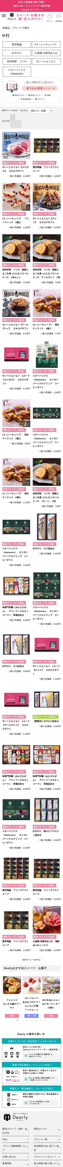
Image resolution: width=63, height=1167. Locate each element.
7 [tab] (45, 1020)
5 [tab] (36, 1020)
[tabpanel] (12, 997)
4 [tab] (31, 1020)
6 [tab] (40, 1020)
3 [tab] (26, 1020)
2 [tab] (22, 1020)
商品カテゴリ (40, 1129)
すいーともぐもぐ (46, 61)
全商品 (6, 28)
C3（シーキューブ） (46, 44)
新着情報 (6, 1163)
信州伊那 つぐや (17, 61)
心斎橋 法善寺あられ (46, 53)
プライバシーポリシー (45, 1156)
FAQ (4, 1139)
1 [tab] (17, 1020)
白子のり (17, 53)
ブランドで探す (20, 28)
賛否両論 (17, 44)
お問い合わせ (9, 1156)
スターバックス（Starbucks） (16, 72)
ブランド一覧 (40, 1139)
